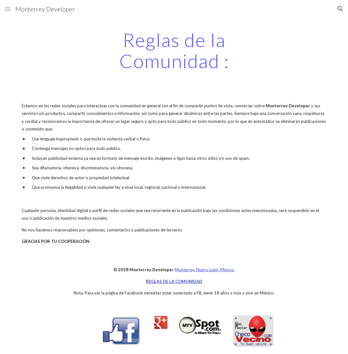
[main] (174, 50)
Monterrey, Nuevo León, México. (205, 269)
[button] (7, 9)
